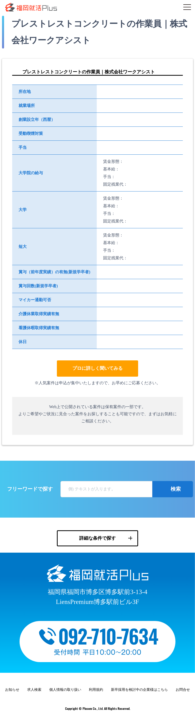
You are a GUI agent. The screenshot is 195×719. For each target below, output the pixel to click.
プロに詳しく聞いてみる (97, 368)
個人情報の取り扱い (65, 690)
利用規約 (96, 690)
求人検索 (34, 690)
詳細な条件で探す (97, 538)
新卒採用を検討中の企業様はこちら (139, 690)
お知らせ (12, 690)
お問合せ (183, 690)
